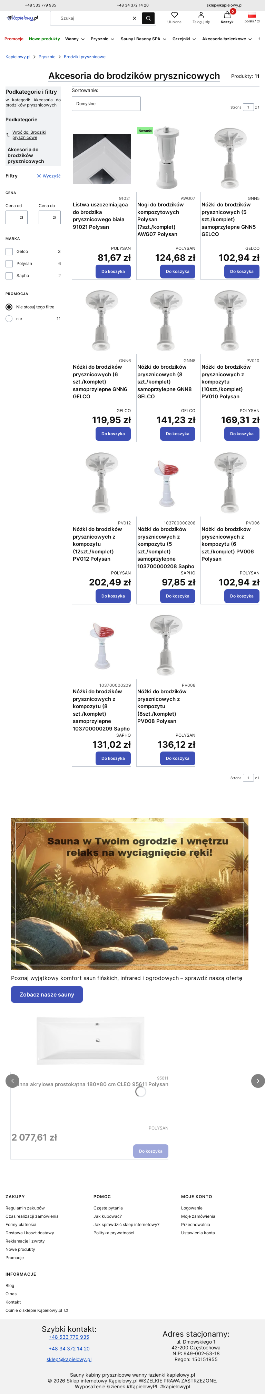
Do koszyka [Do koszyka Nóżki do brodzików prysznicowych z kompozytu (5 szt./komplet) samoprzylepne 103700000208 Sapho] (177, 596)
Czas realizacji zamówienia (32, 1216)
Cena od (14, 205)
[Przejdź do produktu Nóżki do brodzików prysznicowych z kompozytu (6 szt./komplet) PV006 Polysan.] (230, 483)
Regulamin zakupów (25, 1208)
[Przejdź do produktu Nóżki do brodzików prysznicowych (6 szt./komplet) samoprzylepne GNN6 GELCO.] (102, 321)
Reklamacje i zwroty (25, 1241)
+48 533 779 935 (40, 5)
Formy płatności (21, 1224)
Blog (10, 1285)
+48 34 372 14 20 (133, 5)
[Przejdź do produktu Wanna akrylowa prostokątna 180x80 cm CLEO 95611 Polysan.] (90, 1038)
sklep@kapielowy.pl (225, 5)
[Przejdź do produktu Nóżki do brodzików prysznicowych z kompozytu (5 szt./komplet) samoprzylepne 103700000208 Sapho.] (166, 483)
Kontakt (13, 1302)
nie (19, 318)
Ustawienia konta (198, 1232)
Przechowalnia (195, 1224)
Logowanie (192, 1208)
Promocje (15, 1257)
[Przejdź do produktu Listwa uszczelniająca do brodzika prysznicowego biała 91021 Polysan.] (102, 158)
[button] (148, 18)
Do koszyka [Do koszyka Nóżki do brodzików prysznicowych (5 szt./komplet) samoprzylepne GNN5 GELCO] (242, 271)
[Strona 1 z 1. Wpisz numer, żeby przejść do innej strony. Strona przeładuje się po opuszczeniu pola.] (248, 107)
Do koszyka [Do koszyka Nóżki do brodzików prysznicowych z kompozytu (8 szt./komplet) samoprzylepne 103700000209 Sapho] (113, 758)
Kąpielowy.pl (18, 56)
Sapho (23, 275)
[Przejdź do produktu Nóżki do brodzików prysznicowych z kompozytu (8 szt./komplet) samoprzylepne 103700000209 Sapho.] (102, 645)
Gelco (22, 251)
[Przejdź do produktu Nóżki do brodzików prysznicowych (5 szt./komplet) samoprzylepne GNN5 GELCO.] (230, 158)
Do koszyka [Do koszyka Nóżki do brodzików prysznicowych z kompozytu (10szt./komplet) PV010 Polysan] (242, 433)
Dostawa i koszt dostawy (30, 1232)
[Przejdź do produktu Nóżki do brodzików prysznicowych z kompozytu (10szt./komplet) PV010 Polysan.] (230, 321)
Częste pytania (108, 1208)
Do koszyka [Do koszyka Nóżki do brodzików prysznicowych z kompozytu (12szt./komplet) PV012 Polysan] (113, 596)
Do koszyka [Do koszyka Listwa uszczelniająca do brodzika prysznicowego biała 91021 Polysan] (113, 271)
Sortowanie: (85, 90)
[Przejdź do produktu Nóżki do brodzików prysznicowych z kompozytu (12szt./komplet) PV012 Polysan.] (102, 483)
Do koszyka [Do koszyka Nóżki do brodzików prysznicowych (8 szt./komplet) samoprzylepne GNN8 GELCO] (177, 433)
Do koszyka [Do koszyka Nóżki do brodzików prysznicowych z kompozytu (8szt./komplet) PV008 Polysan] (177, 758)
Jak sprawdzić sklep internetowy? (126, 1224)
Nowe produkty (20, 1249)
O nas (11, 1293)
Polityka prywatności (114, 1232)
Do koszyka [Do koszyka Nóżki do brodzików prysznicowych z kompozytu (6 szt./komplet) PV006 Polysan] (242, 596)
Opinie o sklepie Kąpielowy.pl (34, 1310)
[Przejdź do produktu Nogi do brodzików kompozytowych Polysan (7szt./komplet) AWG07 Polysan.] (166, 158)
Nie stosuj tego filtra (35, 306)
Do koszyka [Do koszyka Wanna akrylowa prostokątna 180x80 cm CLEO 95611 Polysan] (151, 1151)
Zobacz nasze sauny (47, 994)
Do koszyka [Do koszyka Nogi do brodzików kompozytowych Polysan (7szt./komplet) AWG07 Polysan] (177, 271)
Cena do (47, 205)
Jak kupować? (108, 1216)
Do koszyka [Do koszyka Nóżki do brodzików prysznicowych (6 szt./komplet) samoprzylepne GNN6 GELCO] (113, 433)
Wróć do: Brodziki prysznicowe (26, 135)
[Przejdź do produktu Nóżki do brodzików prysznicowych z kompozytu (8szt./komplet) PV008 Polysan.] (166, 645)
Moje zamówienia (198, 1216)
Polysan (24, 263)
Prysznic (47, 56)
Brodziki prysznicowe (85, 56)
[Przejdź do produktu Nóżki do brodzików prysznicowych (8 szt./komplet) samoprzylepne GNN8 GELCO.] (166, 321)
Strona (236, 107)
